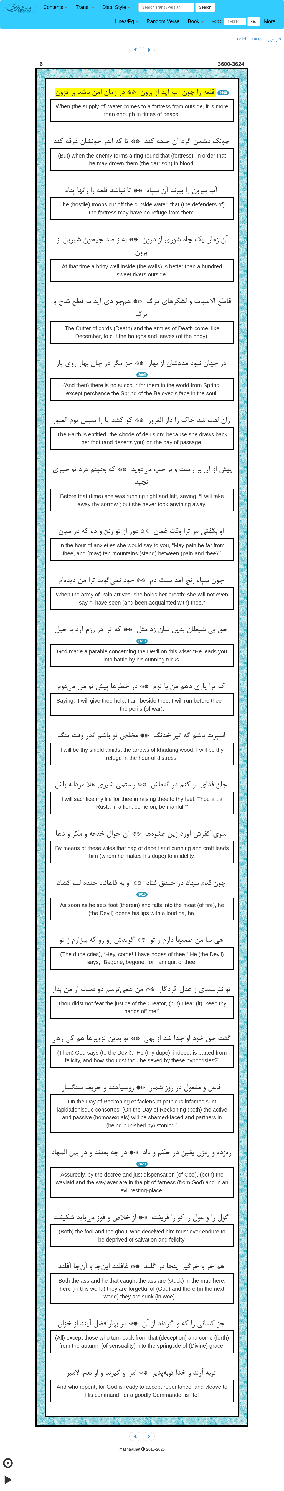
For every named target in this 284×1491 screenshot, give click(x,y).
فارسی (274, 39)
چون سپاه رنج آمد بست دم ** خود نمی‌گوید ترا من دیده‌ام (142, 580)
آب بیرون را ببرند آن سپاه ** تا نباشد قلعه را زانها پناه (142, 190)
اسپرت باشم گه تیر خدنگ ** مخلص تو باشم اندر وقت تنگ (142, 735)
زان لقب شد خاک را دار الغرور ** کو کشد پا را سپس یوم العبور (142, 420)
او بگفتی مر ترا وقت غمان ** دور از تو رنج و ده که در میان (142, 531)
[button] (55, 7)
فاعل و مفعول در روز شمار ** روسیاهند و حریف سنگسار (142, 1087)
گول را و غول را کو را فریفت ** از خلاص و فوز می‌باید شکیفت (142, 1217)
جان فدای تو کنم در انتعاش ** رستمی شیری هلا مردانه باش (142, 785)
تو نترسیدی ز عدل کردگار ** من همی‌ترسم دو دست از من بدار (142, 989)
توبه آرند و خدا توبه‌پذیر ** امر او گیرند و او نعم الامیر (142, 1373)
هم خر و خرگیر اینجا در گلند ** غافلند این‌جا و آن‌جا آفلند (142, 1266)
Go (253, 21)
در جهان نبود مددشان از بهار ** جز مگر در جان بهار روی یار (142, 363)
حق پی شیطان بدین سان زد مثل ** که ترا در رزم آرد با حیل (142, 629)
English (241, 39)
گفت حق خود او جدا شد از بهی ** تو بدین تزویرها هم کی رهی (142, 1038)
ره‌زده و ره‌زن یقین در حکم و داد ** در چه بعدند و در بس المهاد (142, 1152)
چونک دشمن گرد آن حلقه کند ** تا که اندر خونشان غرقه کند (142, 141)
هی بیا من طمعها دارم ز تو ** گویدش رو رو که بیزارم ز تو (142, 940)
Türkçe (257, 39)
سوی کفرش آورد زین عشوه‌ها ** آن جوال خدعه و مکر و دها (142, 834)
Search (205, 7)
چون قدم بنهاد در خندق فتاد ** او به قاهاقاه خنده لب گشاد (142, 883)
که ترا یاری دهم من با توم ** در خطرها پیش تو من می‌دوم (142, 686)
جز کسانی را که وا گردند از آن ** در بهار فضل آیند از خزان (142, 1324)
